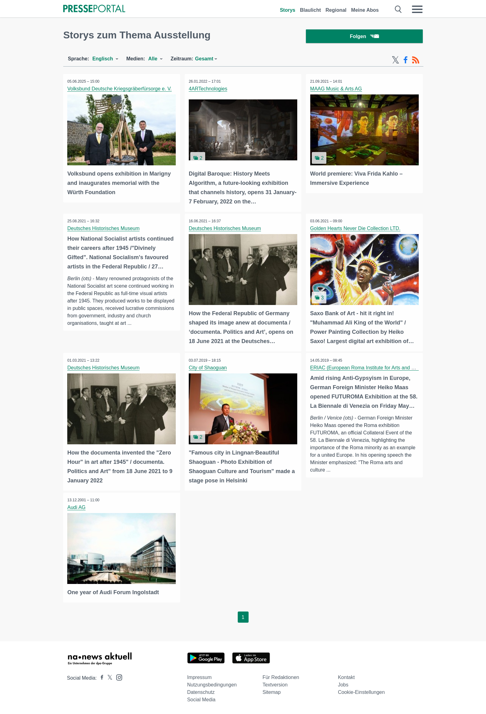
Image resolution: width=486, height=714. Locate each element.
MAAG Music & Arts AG (336, 90)
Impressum (199, 676)
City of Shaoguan (208, 368)
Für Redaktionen (281, 676)
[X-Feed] (395, 61)
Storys (287, 10)
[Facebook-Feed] (405, 61)
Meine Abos (365, 10)
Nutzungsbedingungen (212, 684)
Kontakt (346, 676)
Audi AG (77, 507)
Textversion (275, 684)
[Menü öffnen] (417, 9)
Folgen (364, 37)
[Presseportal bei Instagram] (117, 676)
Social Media (201, 699)
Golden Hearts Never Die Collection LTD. (356, 229)
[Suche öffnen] (398, 9)
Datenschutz (201, 691)
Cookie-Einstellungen (361, 691)
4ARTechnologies (208, 90)
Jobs (343, 684)
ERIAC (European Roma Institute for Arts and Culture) (370, 368)
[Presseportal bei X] (108, 677)
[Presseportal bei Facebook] (100, 677)
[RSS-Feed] (416, 61)
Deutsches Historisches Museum (104, 229)
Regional (336, 10)
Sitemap (272, 691)
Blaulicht (310, 10)
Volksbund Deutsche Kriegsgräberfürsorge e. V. (120, 90)
